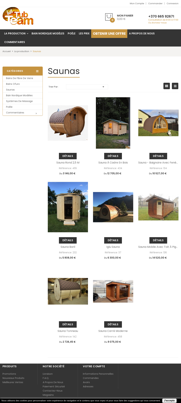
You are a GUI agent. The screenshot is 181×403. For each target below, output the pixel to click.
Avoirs (86, 382)
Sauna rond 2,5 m (67, 162)
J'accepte (169, 400)
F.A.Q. (46, 378)
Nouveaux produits (13, 378)
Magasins (48, 395)
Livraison (48, 374)
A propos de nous (53, 382)
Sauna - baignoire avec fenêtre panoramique (158, 162)
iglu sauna (113, 247)
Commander (155, 3)
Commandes (91, 378)
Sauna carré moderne (113, 331)
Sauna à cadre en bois (113, 162)
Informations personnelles (98, 374)
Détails (67, 156)
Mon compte (137, 3)
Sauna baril (68, 247)
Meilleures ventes (13, 382)
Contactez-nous (52, 390)
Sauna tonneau (68, 331)
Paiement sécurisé (54, 386)
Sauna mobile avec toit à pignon (158, 247)
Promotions (9, 374)
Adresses (88, 386)
